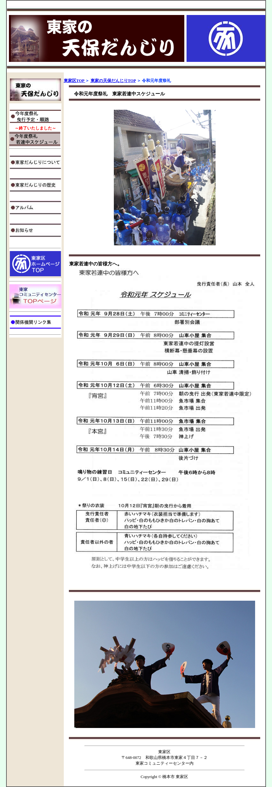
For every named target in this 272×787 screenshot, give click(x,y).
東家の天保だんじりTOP (113, 80)
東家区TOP (74, 80)
